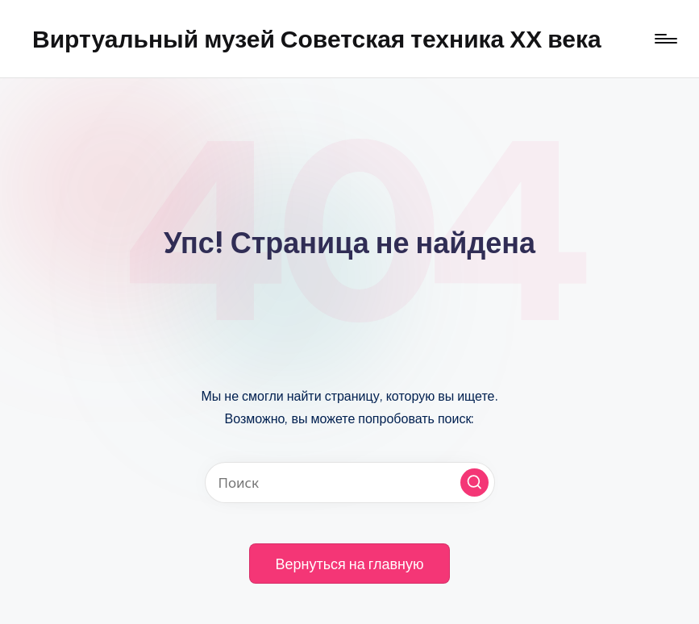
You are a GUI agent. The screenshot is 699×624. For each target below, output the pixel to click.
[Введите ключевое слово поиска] (350, 482)
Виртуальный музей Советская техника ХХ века (316, 38)
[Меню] (665, 38)
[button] (474, 482)
